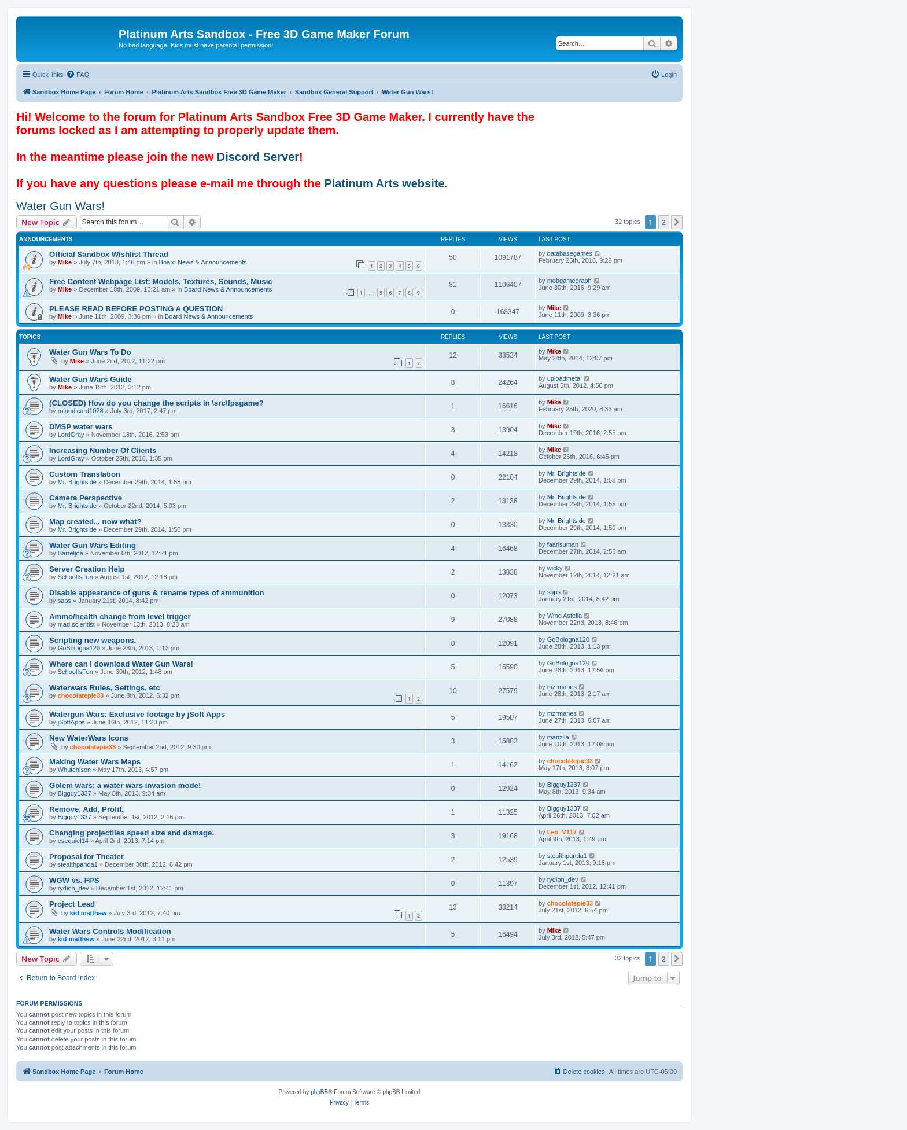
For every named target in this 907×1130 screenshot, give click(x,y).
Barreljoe (70, 553)
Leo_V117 (562, 832)
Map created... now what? (95, 521)
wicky (555, 568)
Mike (65, 262)
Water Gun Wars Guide (90, 379)
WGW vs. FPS (74, 880)
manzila (558, 737)
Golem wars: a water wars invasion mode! (125, 785)
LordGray (71, 434)
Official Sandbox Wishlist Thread (108, 254)
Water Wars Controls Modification (110, 931)
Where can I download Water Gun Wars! (121, 664)
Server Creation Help (86, 569)
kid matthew (88, 913)
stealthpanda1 (78, 864)
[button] (677, 222)
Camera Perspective (85, 498)
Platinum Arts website (384, 183)
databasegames (569, 253)
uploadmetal (564, 378)
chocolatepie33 (81, 695)
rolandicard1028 (81, 410)
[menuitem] (77, 75)
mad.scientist (76, 624)
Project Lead (72, 904)
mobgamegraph (569, 280)
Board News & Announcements (203, 262)
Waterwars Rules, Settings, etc (104, 687)
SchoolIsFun (75, 576)
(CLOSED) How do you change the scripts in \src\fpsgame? (156, 403)
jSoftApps (71, 722)
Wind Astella (564, 615)
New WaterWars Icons (88, 738)
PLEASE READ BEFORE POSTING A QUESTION (136, 308)
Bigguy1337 (74, 793)
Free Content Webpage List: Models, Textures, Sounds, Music (160, 281)
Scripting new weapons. (92, 640)
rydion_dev (73, 888)
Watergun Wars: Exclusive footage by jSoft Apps (137, 714)
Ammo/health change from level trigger (120, 616)
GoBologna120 (79, 648)
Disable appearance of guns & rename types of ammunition (156, 592)
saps (64, 600)
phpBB (319, 1092)
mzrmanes (562, 686)
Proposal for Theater (86, 856)
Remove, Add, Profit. (86, 809)
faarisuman (562, 544)
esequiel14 (73, 840)
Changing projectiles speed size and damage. (131, 833)
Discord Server (258, 156)
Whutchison (74, 769)
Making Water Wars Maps (95, 761)
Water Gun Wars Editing (92, 545)
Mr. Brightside (77, 481)
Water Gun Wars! (60, 206)
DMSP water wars (81, 426)
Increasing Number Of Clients (102, 450)
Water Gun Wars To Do (90, 352)
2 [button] (664, 222)
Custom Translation (84, 474)
